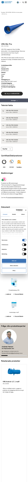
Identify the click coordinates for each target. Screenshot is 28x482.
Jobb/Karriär (6, 415)
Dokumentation (7, 409)
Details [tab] (14, 214)
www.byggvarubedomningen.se (15, 197)
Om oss (5, 408)
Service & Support (11, 432)
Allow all (14, 260)
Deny (14, 270)
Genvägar (13, 100)
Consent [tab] (5, 214)
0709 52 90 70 (14, 351)
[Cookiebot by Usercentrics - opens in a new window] (16, 210)
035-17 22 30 (13, 437)
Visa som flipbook (19, 294)
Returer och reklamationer (9, 411)
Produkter (3, 12)
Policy (4, 417)
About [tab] (23, 214)
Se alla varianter (12, 94)
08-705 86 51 (6, 351)
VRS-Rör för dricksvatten (17, 12)
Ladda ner (8, 294)
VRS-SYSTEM (8, 12)
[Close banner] (25, 210)
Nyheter (5, 413)
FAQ (4, 406)
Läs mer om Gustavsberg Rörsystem (12, 463)
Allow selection (14, 265)
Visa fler (4, 149)
